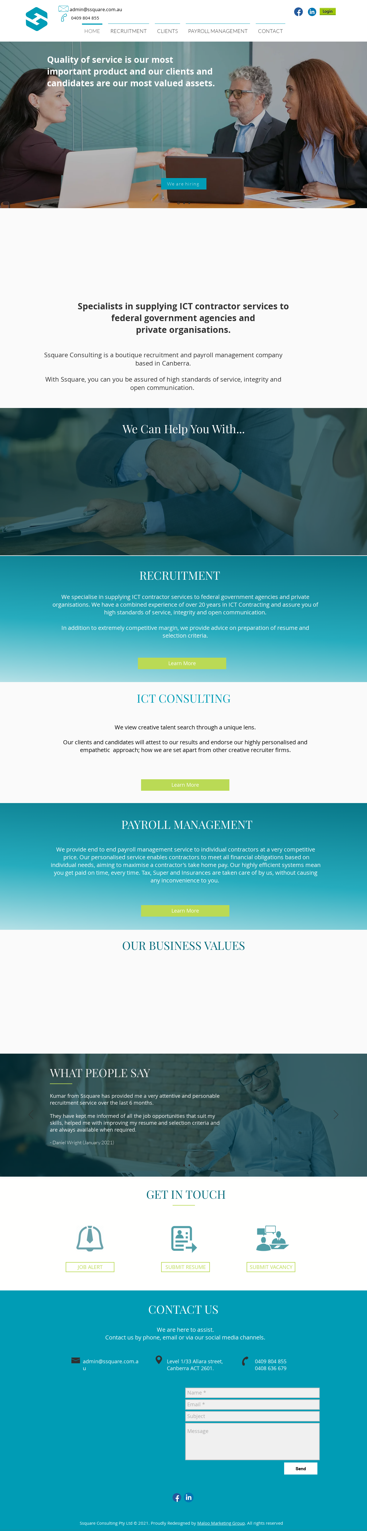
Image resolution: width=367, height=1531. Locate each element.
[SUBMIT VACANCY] (271, 1267)
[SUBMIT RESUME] (185, 1267)
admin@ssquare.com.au (96, 9)
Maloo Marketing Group (221, 1523)
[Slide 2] (184, 203)
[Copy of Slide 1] (184, 1165)
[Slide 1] (178, 203)
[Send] (300, 1468)
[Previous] (9, 125)
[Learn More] (182, 663)
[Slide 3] (189, 203)
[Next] (357, 125)
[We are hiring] (183, 184)
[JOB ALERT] (90, 1267)
